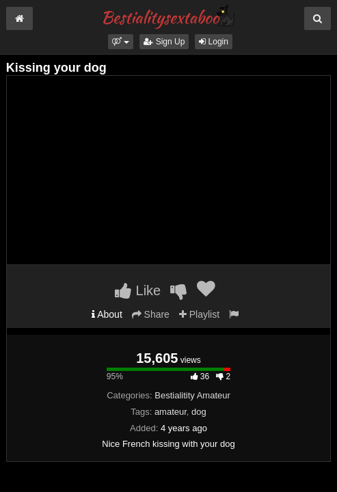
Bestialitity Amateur (192, 395)
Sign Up (164, 41)
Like (138, 290)
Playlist (199, 314)
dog (198, 412)
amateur (170, 412)
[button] (120, 41)
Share (151, 314)
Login (213, 41)
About (107, 314)
